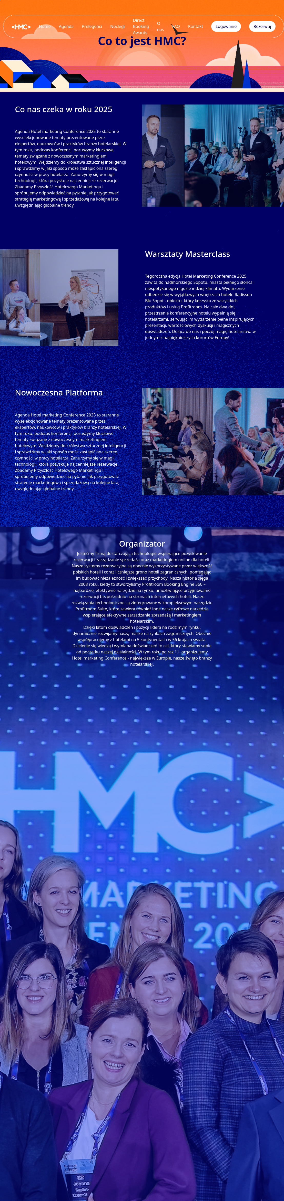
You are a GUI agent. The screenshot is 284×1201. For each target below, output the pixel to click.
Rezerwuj (262, 26)
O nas (160, 26)
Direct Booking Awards (141, 26)
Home (45, 26)
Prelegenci (92, 26)
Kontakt (195, 26)
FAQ (176, 26)
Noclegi (117, 26)
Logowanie (226, 26)
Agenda (66, 26)
